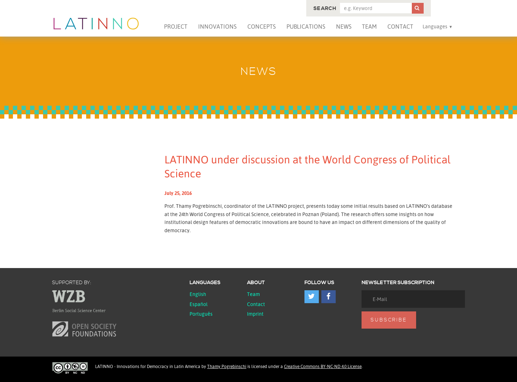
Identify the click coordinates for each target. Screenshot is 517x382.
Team (369, 26)
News (343, 26)
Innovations (217, 26)
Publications (306, 26)
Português (201, 314)
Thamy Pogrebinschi (226, 366)
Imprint (255, 314)
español (199, 304)
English (198, 294)
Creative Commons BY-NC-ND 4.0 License (323, 366)
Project (175, 26)
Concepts (261, 26)
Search (324, 8)
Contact (400, 26)
